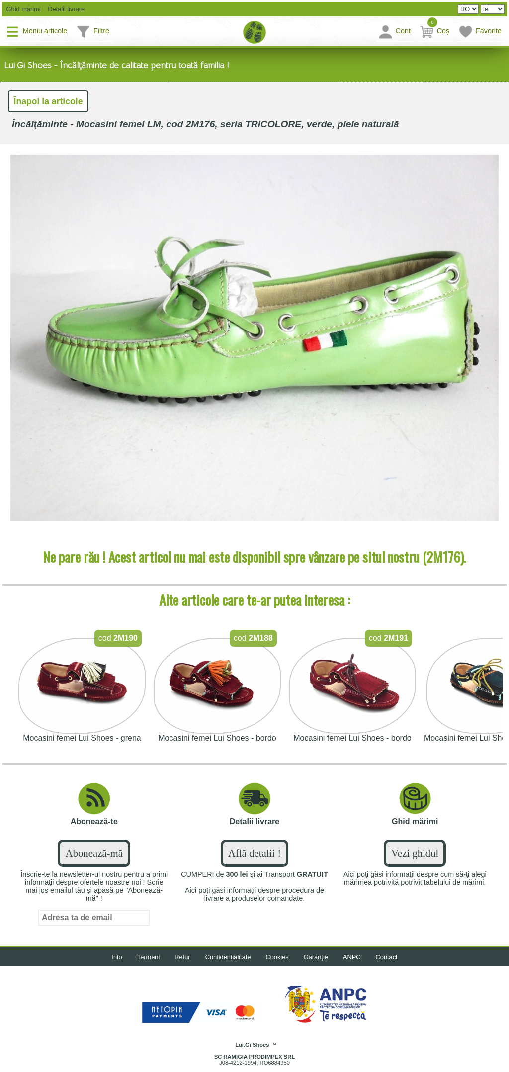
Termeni (148, 957)
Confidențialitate (228, 957)
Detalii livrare (64, 9)
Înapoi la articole (48, 101)
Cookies (277, 957)
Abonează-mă (93, 853)
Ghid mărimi (22, 9)
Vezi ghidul (414, 853)
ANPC (352, 957)
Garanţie (316, 957)
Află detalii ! (254, 853)
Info (116, 957)
